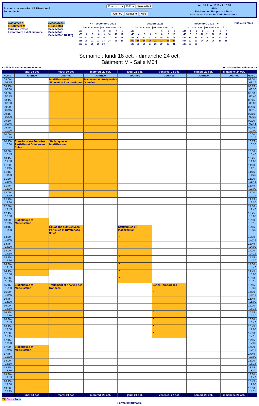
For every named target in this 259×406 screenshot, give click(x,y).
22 (98, 40)
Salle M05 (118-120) (60, 35)
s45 (184, 34)
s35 (80, 31)
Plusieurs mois (243, 22)
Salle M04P (55, 32)
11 (116, 34)
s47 (184, 40)
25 (116, 40)
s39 (80, 44)
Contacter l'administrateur (220, 14)
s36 (80, 34)
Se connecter (12, 11)
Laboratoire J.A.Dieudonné (25, 32)
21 (92, 40)
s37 (80, 37)
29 (98, 44)
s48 (184, 44)
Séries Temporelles (165, 284)
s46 (184, 37)
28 (92, 44)
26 (122, 40)
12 (122, 34)
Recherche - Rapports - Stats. (214, 11)
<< (91, 23)
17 (109, 37)
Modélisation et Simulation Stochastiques (65, 81)
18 (116, 37)
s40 (132, 34)
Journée (31, 75)
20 (86, 40)
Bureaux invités (18, 29)
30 (103, 44)
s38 (80, 40)
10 (109, 34)
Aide (214, 8)
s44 (184, 31)
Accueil (8, 8)
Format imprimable (129, 402)
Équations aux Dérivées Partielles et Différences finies (30, 144)
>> (218, 23)
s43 (132, 44)
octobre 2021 (155, 23)
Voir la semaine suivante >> (239, 67)
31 (174, 44)
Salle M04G (55, 29)
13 (86, 37)
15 (98, 37)
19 (122, 37)
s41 (132, 37)
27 (86, 44)
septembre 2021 (106, 23)
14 (92, 37)
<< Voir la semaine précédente (21, 67)
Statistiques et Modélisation (58, 143)
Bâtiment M (18, 26)
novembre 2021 (204, 23)
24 (109, 40)
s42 (132, 40)
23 (103, 40)
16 (103, 37)
